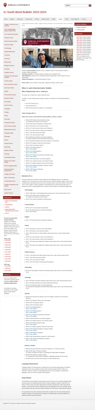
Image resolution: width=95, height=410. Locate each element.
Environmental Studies (10, 94)
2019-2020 (8, 247)
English (6, 91)
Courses (84, 19)
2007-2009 (8, 270)
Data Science (7, 189)
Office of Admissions (9, 177)
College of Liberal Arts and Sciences (11, 25)
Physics (6, 140)
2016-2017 (8, 254)
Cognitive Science (9, 72)
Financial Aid (28, 19)
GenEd (53, 19)
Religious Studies (8, 150)
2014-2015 (8, 259)
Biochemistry (7, 62)
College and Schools (9, 174)
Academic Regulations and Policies (11, 185)
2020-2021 (8, 245)
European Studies (9, 98)
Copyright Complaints (30, 403)
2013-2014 (8, 261)
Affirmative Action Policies (11, 211)
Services (37, 19)
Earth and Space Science (10, 84)
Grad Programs (75, 19)
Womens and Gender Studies (9, 161)
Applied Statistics (8, 193)
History (6, 115)
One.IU (7, 213)
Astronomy (7, 58)
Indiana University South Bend (28, 23)
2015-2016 (8, 256)
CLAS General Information (11, 34)
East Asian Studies (9, 88)
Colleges (60, 19)
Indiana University (81, 27)
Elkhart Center (45, 19)
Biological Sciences (9, 65)
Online (66, 19)
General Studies (8, 105)
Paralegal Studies (8, 133)
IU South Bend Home (9, 181)
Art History (7, 55)
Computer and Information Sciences (11, 76)
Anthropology (7, 48)
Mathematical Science (10, 129)
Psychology (7, 147)
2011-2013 (8, 266)
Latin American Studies (10, 126)
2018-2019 (8, 249)
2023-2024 (79, 37)
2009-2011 (8, 268)
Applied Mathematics (9, 51)
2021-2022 (8, 242)
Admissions (20, 19)
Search (68, 5)
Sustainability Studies (9, 157)
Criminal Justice (8, 81)
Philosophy (7, 136)
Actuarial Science (8, 37)
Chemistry (7, 69)
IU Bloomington (81, 29)
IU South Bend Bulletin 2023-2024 (24, 12)
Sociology (6, 154)
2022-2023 (8, 240)
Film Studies (7, 101)
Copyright (5, 403)
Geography (7, 108)
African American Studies (10, 41)
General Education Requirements (9, 170)
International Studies (9, 122)
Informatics (7, 119)
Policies (7, 207)
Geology (6, 112)
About (5, 19)
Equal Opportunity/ (10, 209)
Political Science (8, 143)
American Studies (8, 44)
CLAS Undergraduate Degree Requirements (10, 30)
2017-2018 (8, 252)
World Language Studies (10, 165)
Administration (9, 204)
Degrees (12, 19)
